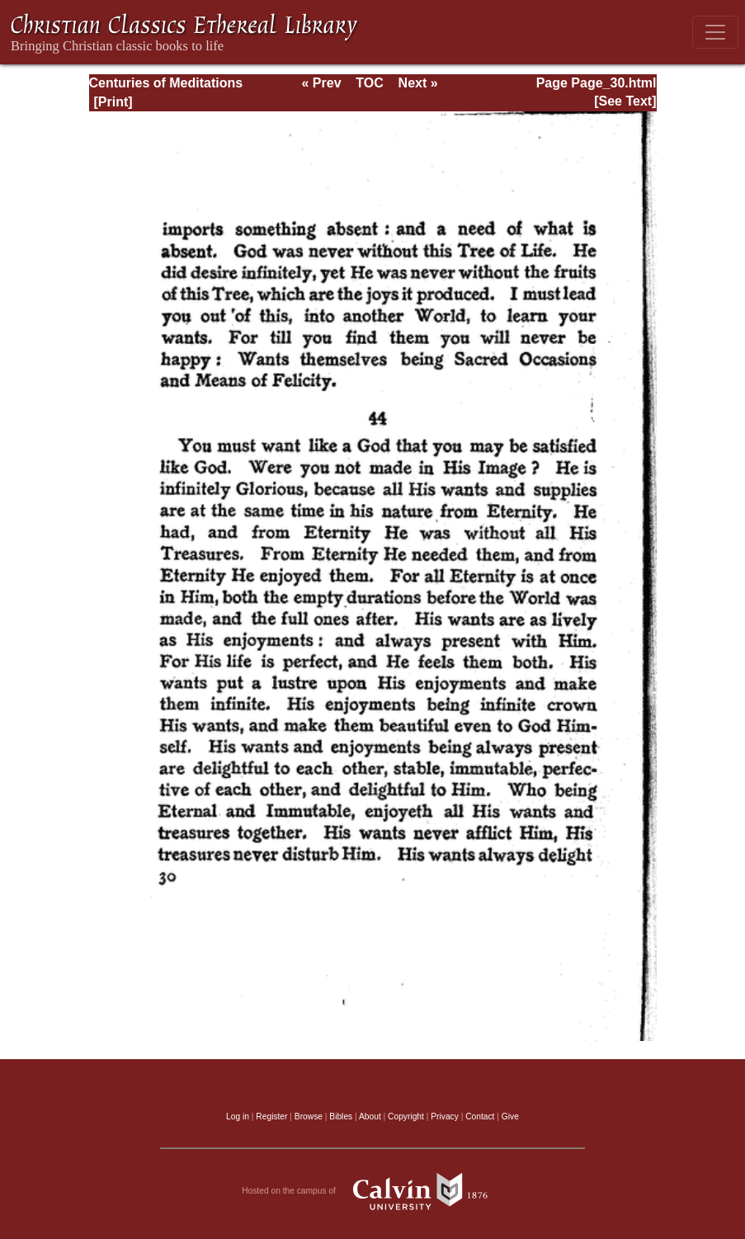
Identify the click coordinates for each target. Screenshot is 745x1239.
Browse (309, 1116)
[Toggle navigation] (715, 32)
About (370, 1116)
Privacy (445, 1116)
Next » (418, 83)
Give (510, 1116)
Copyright (406, 1116)
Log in (237, 1116)
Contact (479, 1116)
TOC (369, 83)
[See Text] (625, 101)
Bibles (340, 1116)
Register (271, 1116)
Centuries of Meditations (166, 83)
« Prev (321, 83)
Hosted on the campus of (372, 1191)
